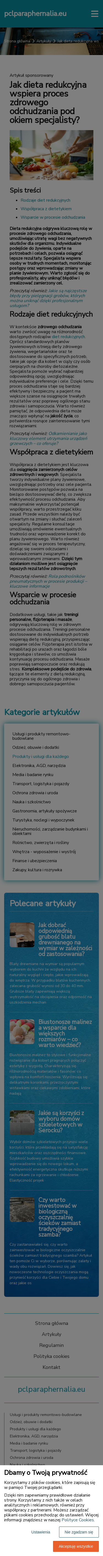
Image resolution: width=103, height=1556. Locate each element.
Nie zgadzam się (79, 1532)
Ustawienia (40, 1532)
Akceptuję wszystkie (76, 1546)
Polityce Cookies (78, 1520)
